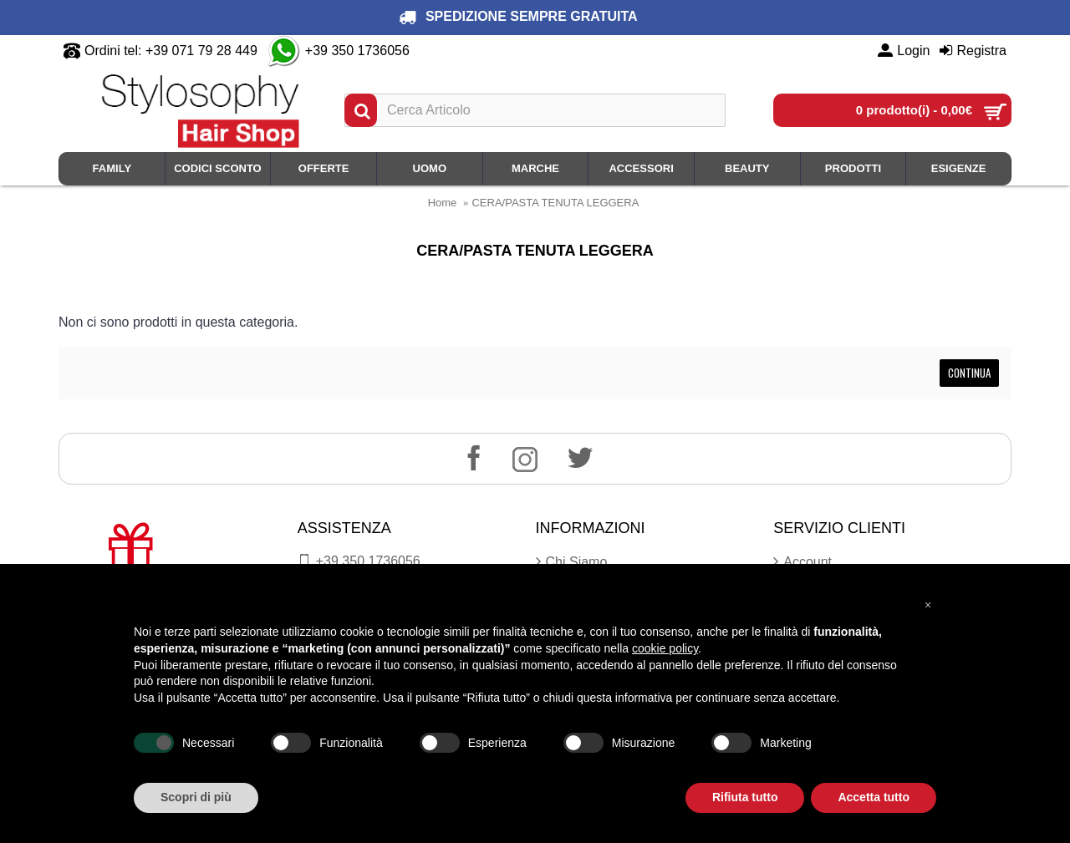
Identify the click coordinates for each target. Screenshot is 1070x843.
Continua (969, 372)
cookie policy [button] (665, 648)
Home (442, 202)
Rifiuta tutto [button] (745, 797)
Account (802, 562)
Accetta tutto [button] (874, 797)
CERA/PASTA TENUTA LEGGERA (555, 202)
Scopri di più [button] (196, 797)
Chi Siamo (572, 562)
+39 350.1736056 (359, 561)
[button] (928, 604)
